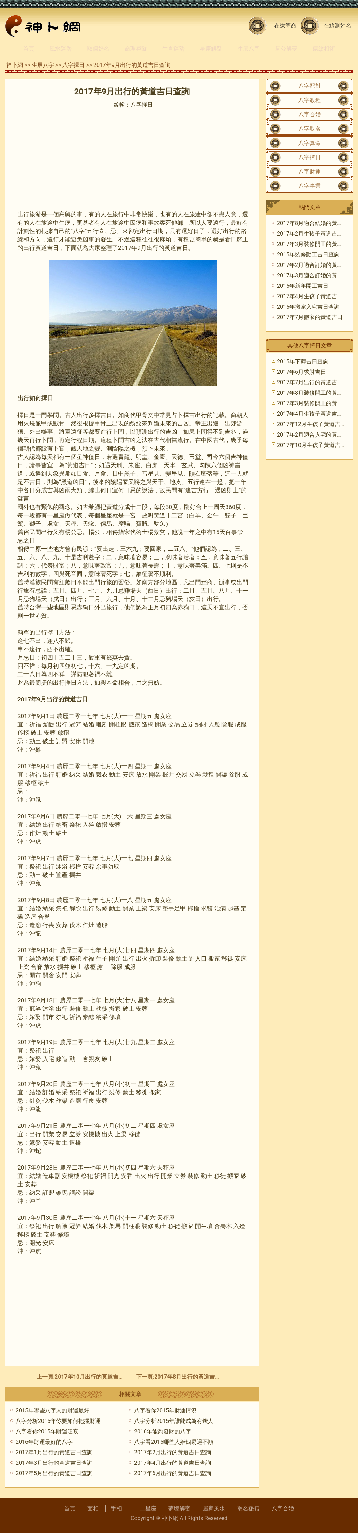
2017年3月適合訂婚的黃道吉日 (315, 275)
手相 (116, 1508)
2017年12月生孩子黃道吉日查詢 (317, 424)
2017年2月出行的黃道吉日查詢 (172, 1452)
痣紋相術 (324, 48)
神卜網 (14, 65)
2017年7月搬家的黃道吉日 (310, 317)
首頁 (28, 48)
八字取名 (309, 128)
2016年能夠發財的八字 (162, 1431)
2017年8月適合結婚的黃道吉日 (315, 223)
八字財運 (309, 171)
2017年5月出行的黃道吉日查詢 (54, 1473)
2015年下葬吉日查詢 (302, 361)
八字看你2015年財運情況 (165, 1410)
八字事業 (309, 186)
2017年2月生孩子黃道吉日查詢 (315, 233)
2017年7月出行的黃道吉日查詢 (315, 382)
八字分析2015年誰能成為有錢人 (173, 1421)
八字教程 (309, 100)
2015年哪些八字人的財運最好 (53, 1410)
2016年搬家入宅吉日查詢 (308, 306)
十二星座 (145, 1508)
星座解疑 (211, 48)
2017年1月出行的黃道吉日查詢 (54, 1452)
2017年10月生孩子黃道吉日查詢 (317, 445)
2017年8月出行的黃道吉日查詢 (193, 1376)
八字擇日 (73, 65)
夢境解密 (179, 1508)
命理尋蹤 (136, 48)
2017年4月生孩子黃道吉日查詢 (315, 296)
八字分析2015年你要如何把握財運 (58, 1421)
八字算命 (309, 143)
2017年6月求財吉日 (301, 372)
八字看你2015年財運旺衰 (47, 1431)
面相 (93, 1508)
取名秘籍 (248, 1508)
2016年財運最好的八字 (44, 1442)
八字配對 (309, 86)
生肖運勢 (173, 48)
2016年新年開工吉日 (302, 286)
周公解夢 (286, 48)
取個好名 (98, 48)
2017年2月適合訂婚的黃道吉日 (315, 265)
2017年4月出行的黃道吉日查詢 (172, 1462)
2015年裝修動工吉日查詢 (308, 254)
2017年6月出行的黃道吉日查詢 (172, 1473)
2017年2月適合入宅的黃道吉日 (315, 434)
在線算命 (285, 25)
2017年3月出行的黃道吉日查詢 (54, 1462)
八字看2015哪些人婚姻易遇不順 (173, 1442)
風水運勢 (60, 48)
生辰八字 (249, 48)
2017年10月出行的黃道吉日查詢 (95, 1376)
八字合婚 (309, 114)
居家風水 (214, 1508)
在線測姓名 (337, 25)
